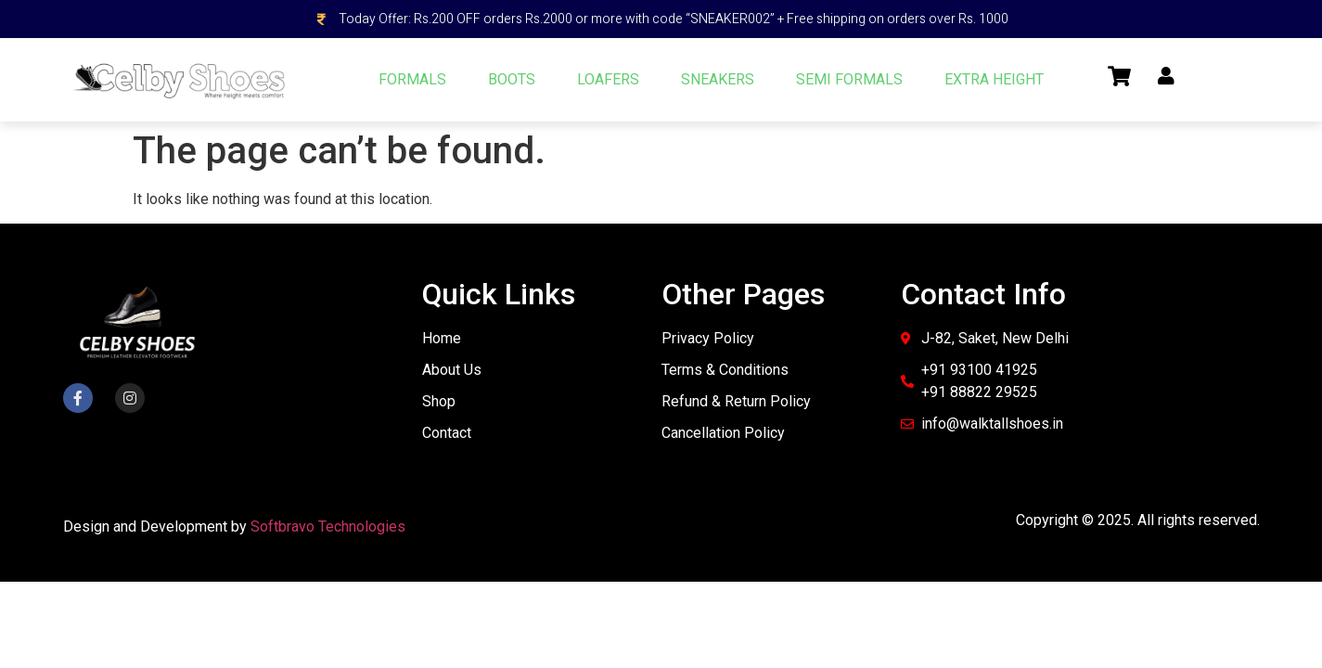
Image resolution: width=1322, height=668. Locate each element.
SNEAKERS (717, 79)
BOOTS (511, 79)
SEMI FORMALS (849, 79)
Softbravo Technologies (327, 526)
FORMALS (412, 79)
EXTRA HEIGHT (994, 79)
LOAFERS (608, 79)
